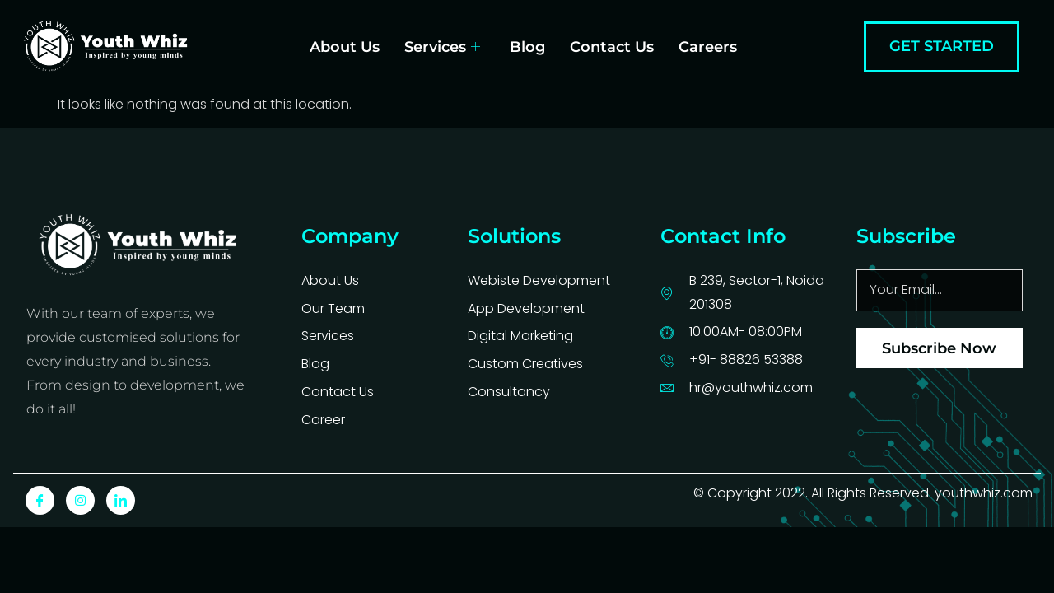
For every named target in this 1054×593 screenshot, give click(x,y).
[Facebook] (40, 500)
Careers (708, 46)
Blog (527, 46)
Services (442, 46)
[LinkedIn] (120, 500)
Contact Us (612, 46)
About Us (345, 46)
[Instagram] (80, 500)
